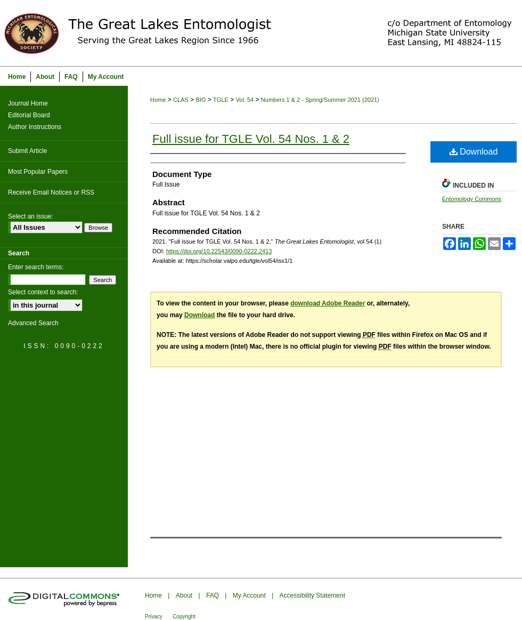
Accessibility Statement (312, 595)
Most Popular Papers (38, 171)
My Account (249, 595)
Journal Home (28, 103)
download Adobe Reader (327, 303)
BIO (200, 99)
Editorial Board (29, 115)
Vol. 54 (245, 99)
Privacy (153, 616)
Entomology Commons (471, 199)
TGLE (221, 99)
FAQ (212, 595)
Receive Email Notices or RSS (51, 192)
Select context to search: (43, 292)
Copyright (184, 616)
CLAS (181, 99)
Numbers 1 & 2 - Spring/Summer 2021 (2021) (320, 99)
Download (474, 151)
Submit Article (27, 151)
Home (158, 99)
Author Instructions (34, 127)
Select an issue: (30, 216)
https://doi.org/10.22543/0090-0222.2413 (219, 251)
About (184, 595)
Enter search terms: (36, 267)
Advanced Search (33, 323)
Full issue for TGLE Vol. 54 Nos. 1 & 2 (250, 139)
